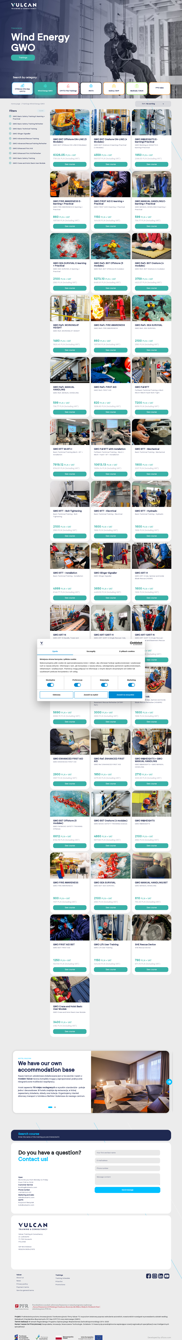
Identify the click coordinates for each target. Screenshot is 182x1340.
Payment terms (22, 1287)
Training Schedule (91, 6)
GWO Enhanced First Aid (21, 148)
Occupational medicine (110, 6)
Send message (127, 1190)
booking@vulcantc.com (27, 1187)
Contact (126, 6)
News (18, 1281)
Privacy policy (22, 1284)
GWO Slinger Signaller (19, 134)
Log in (139, 6)
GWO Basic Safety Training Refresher (26, 124)
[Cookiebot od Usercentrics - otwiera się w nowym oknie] (131, 643)
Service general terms (25, 1290)
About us (20, 1278)
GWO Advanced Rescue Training (24, 138)
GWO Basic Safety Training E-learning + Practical (27, 117)
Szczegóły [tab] (91, 651)
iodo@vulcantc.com (26, 1205)
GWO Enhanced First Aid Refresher (25, 153)
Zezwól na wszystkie (125, 695)
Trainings (77, 6)
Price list (59, 1281)
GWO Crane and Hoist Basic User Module (27, 163)
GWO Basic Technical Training (23, 129)
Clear (41, 111)
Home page (16, 104)
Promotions (60, 1285)
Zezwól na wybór (91, 695)
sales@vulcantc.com (26, 1197)
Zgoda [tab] (55, 651)
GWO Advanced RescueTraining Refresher (28, 143)
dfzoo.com (166, 1338)
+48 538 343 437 (24, 1192)
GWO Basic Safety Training (22, 158)
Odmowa (56, 695)
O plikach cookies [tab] (127, 651)
